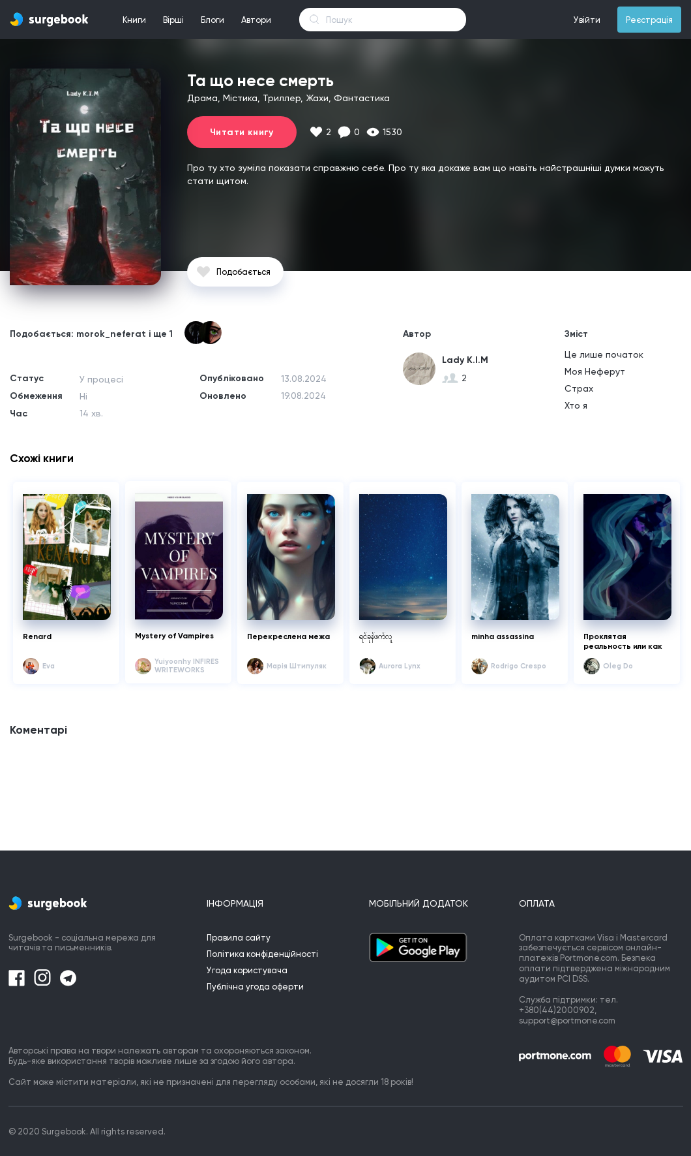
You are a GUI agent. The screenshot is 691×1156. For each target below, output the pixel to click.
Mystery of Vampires (174, 635)
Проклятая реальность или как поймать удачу (622, 641)
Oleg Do (618, 666)
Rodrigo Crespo (518, 666)
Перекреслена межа (288, 636)
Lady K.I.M (465, 360)
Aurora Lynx (399, 666)
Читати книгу (242, 132)
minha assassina (502, 636)
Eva (48, 666)
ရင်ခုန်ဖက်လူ (375, 636)
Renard (37, 636)
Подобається (243, 272)
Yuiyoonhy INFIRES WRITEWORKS (186, 665)
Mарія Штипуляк (297, 666)
